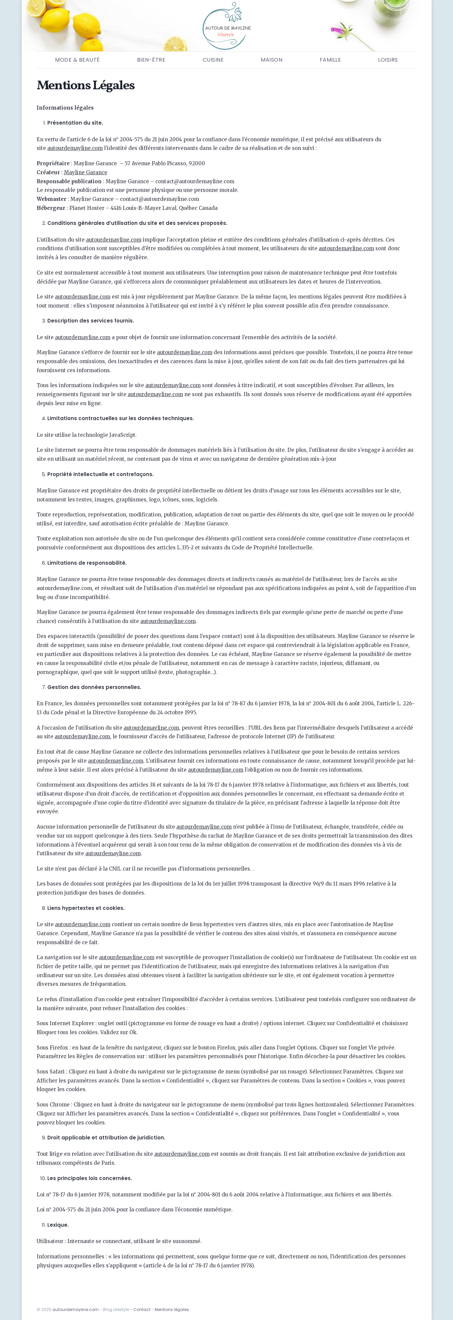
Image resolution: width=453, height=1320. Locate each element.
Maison (271, 60)
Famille (330, 60)
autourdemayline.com (75, 1309)
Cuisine (213, 60)
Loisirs (388, 60)
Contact (141, 1309)
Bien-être (151, 60)
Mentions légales (172, 1309)
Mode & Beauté (77, 60)
